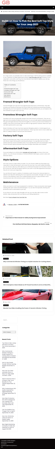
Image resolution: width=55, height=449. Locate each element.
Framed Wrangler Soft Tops (11, 88)
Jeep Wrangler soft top (35, 77)
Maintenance (7, 97)
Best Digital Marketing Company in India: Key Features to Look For (8, 425)
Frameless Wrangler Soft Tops (11, 90)
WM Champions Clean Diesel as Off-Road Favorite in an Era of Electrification (28, 285)
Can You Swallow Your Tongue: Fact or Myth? (8, 410)
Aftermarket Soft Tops (9, 93)
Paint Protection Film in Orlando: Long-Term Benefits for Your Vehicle (8, 381)
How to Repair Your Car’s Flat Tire (18, 197)
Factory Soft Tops (8, 92)
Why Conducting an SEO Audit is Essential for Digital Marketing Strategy (9, 391)
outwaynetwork (23, 204)
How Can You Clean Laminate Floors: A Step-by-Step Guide (8, 372)
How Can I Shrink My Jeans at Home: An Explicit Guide (8, 417)
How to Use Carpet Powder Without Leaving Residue (9, 364)
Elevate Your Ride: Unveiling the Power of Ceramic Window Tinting (24, 308)
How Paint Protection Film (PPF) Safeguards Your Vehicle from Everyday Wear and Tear (8, 401)
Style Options (7, 95)
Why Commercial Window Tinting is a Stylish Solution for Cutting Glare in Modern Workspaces (9, 354)
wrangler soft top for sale (29, 152)
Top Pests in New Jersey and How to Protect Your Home (16, 11)
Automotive (6, 258)
